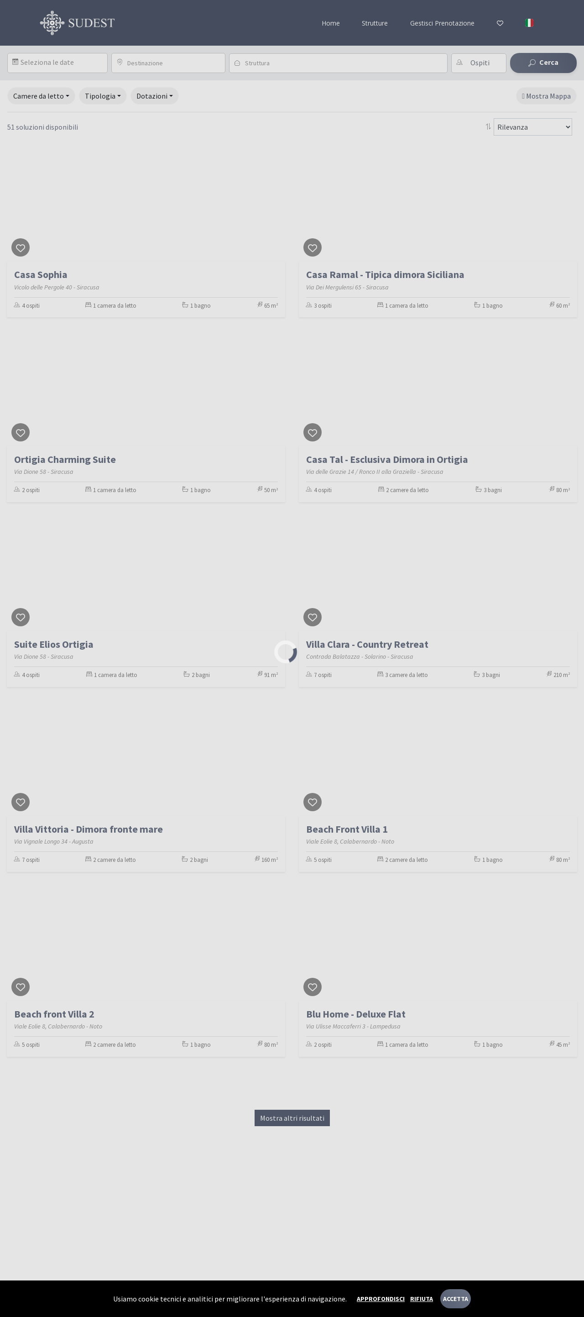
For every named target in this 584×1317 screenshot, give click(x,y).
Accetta (455, 1299)
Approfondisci (381, 1299)
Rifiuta (421, 1299)
